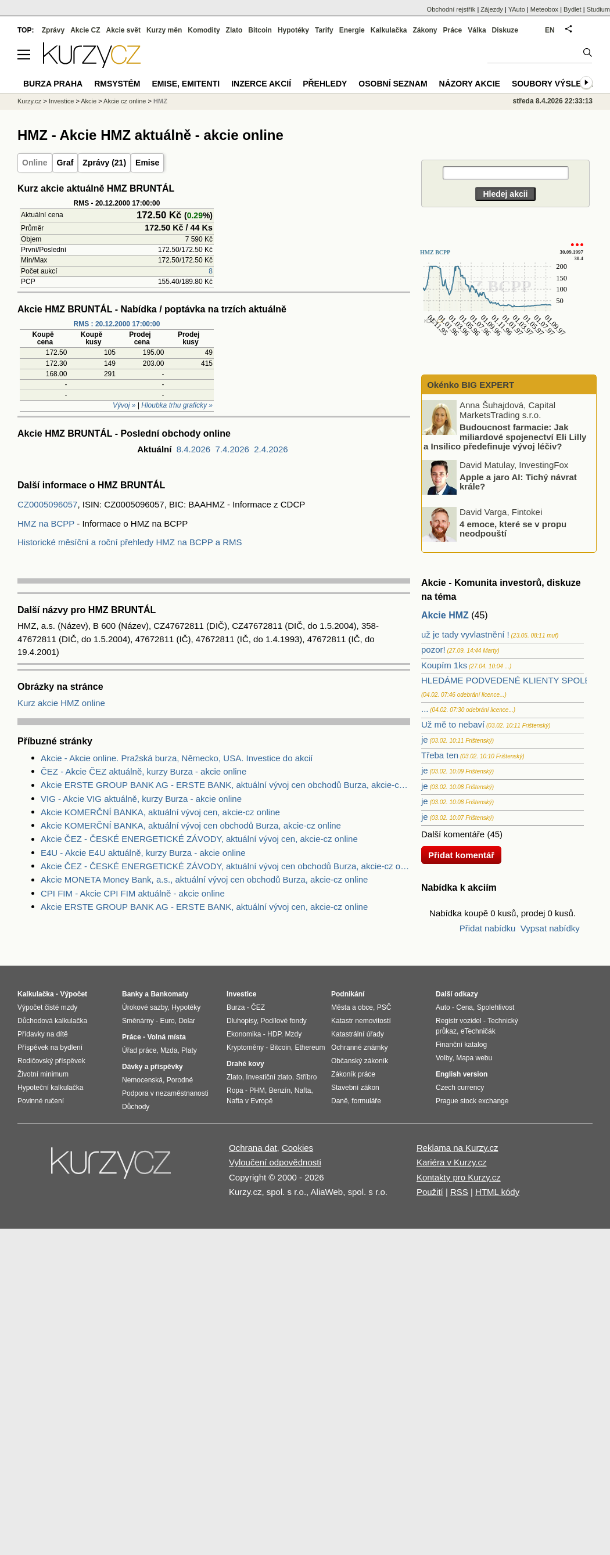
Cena (464, 1007)
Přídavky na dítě (42, 1034)
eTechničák (478, 1031)
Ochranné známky (359, 1047)
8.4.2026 (193, 449)
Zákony (424, 30)
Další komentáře (453, 834)
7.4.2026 (232, 449)
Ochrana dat (253, 1148)
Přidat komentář (461, 855)
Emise (147, 162)
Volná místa (166, 1037)
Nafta (303, 1090)
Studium (598, 9)
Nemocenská (142, 1080)
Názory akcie (469, 83)
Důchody (135, 1107)
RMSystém (117, 83)
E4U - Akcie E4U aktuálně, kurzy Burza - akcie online (143, 853)
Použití (430, 1192)
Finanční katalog (461, 1045)
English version (461, 1074)
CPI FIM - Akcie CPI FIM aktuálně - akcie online (133, 893)
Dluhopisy (242, 1021)
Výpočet (73, 994)
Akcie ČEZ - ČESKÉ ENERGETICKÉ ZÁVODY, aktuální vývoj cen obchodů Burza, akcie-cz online (225, 866)
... (425, 709)
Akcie (88, 101)
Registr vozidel (459, 1021)
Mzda (168, 1050)
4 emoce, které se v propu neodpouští (513, 528)
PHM (257, 1090)
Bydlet (573, 9)
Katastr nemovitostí (361, 1021)
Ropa (235, 1090)
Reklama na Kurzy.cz (457, 1148)
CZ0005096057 (47, 504)
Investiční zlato (269, 1077)
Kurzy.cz (29, 101)
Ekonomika (244, 1034)
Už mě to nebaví (453, 724)
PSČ (384, 1007)
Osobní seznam (392, 83)
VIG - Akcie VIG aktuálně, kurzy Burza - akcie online (141, 799)
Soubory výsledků (555, 83)
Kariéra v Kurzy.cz (452, 1162)
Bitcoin (260, 30)
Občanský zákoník (359, 1061)
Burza (236, 1007)
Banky (132, 994)
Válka (477, 30)
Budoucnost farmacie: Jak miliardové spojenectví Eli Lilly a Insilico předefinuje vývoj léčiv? (505, 436)
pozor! (433, 649)
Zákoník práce (353, 1074)
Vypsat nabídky (550, 928)
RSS (459, 1192)
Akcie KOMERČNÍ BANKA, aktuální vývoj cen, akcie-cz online (160, 812)
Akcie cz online (124, 101)
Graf (65, 162)
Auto (443, 1007)
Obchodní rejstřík (451, 9)
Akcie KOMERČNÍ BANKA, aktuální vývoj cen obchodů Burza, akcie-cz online (191, 825)
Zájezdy (491, 9)
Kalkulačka (389, 30)
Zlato (234, 30)
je (424, 739)
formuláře (366, 1101)
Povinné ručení (40, 1101)
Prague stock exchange (472, 1101)
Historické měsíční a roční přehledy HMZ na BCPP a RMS (129, 542)
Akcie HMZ (445, 615)
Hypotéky (293, 30)
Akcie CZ (85, 30)
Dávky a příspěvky (152, 1067)
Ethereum (310, 1047)
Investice (61, 101)
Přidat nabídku (488, 928)
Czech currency (460, 1088)
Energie (352, 30)
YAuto (516, 9)
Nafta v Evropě (249, 1101)
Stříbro (306, 1077)
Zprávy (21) (104, 162)
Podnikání (347, 994)
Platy (189, 1050)
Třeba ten (439, 755)
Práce (452, 30)
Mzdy (293, 1034)
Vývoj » (124, 405)
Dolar (186, 1021)
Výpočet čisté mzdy (47, 1007)
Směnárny (138, 1021)
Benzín (279, 1090)
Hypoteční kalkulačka (50, 1088)
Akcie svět (123, 30)
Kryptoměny (245, 1047)
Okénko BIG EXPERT (469, 385)
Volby (444, 1058)
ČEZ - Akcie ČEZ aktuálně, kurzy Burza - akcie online (143, 771)
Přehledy (325, 83)
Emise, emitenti (186, 83)
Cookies (297, 1148)
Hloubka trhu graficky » (177, 405)
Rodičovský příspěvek (51, 1061)
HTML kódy (497, 1192)
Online (35, 162)
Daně (339, 1101)
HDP (274, 1034)
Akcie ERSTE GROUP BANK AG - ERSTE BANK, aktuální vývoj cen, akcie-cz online (204, 907)
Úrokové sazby (144, 1007)
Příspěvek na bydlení (49, 1047)
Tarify (324, 30)
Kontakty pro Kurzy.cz (459, 1177)
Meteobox (544, 9)
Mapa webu (474, 1058)
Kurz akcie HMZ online (61, 703)
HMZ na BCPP (45, 523)
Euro (167, 1021)
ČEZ (258, 1007)
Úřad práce (139, 1050)
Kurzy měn (164, 30)
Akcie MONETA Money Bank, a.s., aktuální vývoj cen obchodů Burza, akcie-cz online (204, 879)
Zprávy (53, 30)
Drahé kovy (245, 1064)
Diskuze (505, 30)
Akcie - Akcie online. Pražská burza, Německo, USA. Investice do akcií (177, 758)
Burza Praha (52, 83)
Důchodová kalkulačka (52, 1021)
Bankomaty (169, 994)
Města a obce (352, 1007)
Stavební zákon (355, 1088)
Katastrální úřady (357, 1034)
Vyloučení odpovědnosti (275, 1162)
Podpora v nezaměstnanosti (165, 1093)
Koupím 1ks (444, 665)
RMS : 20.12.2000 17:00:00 (117, 324)
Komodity (204, 30)
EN (550, 30)
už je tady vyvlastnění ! (465, 634)
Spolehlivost (496, 1007)
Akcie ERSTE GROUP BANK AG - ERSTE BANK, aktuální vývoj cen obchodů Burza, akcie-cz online (225, 785)
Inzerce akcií (261, 83)
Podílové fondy (283, 1021)
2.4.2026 (271, 449)
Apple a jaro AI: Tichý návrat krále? (518, 481)
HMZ (160, 101)
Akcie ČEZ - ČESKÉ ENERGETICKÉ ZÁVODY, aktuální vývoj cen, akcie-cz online (199, 839)
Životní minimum (43, 1074)
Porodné (180, 1080)
